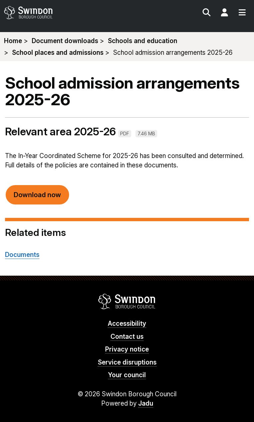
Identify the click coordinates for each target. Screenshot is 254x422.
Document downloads (65, 41)
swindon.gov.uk (64, 12)
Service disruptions (127, 362)
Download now (37, 195)
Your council (127, 375)
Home (13, 41)
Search (207, 13)
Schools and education (142, 41)
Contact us (127, 336)
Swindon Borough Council (127, 301)
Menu (242, 13)
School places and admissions (57, 52)
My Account (224, 13)
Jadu (145, 403)
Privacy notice (127, 349)
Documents (22, 255)
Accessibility (127, 323)
